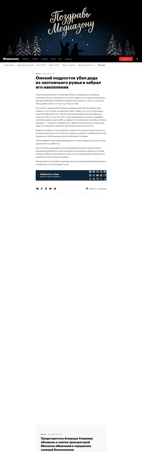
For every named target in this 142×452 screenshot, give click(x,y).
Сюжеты (35, 59)
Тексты (53, 59)
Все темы (101, 65)
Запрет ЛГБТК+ (54, 65)
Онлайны (44, 59)
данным (42, 108)
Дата (60, 59)
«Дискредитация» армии (25, 65)
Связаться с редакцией (96, 188)
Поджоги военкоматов (85, 65)
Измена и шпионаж (68, 65)
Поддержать (126, 59)
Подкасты (68, 59)
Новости (26, 59)
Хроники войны (9, 65)
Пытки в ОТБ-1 (41, 65)
